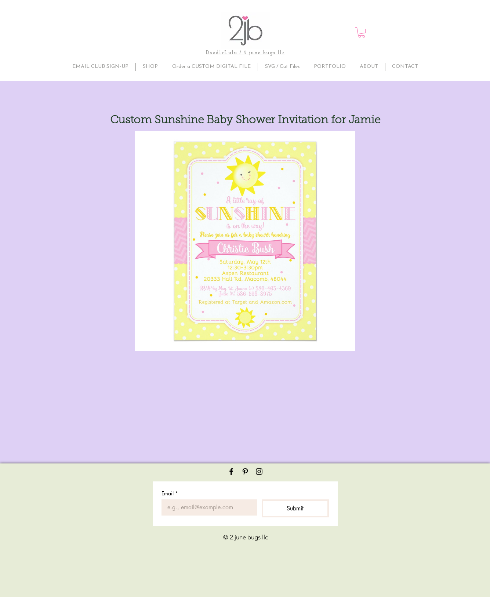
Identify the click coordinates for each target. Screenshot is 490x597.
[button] (361, 32)
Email (169, 493)
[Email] (207, 507)
